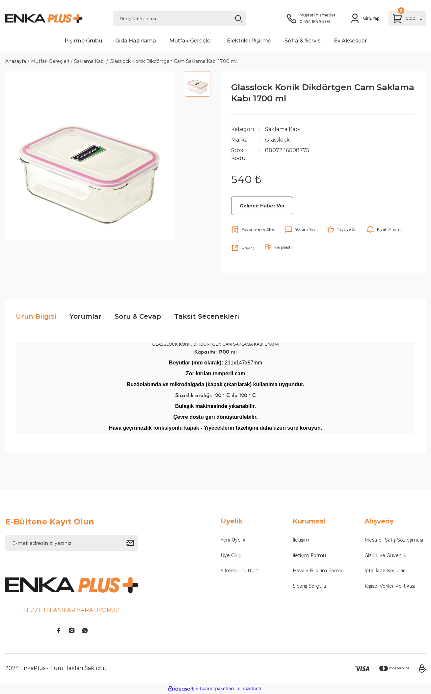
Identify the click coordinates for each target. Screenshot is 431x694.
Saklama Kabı (283, 129)
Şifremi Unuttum (240, 571)
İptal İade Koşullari (385, 571)
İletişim (301, 540)
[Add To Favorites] (252, 229)
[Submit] (132, 543)
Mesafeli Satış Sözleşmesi (393, 540)
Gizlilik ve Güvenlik (385, 555)
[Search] (179, 18)
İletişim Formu (309, 555)
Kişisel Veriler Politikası (389, 586)
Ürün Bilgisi (36, 316)
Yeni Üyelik (233, 540)
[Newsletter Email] (71, 543)
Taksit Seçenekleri (206, 316)
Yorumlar (85, 316)
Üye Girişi (231, 555)
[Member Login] (364, 18)
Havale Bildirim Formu (318, 571)
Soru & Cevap (138, 316)
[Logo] (53, 18)
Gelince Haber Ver (262, 206)
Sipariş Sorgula (309, 586)
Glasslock (277, 140)
